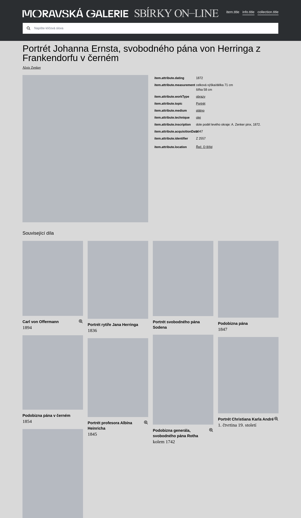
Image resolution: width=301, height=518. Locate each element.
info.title (248, 12)
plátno (200, 110)
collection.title (268, 12)
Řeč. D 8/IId (204, 147)
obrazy (200, 96)
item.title (232, 12)
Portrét (200, 103)
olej (198, 117)
